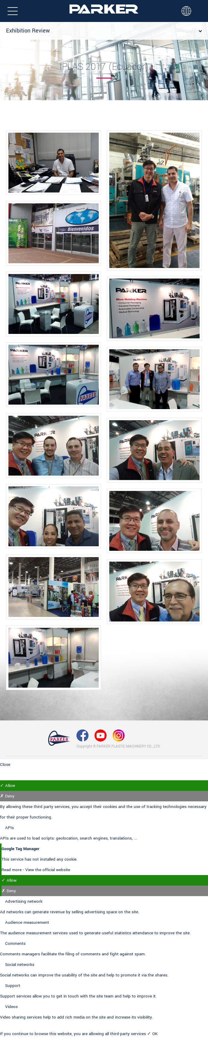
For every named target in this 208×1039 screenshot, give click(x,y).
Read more (12, 870)
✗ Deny (7, 796)
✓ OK (152, 1034)
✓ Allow (7, 785)
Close (5, 764)
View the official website (47, 870)
